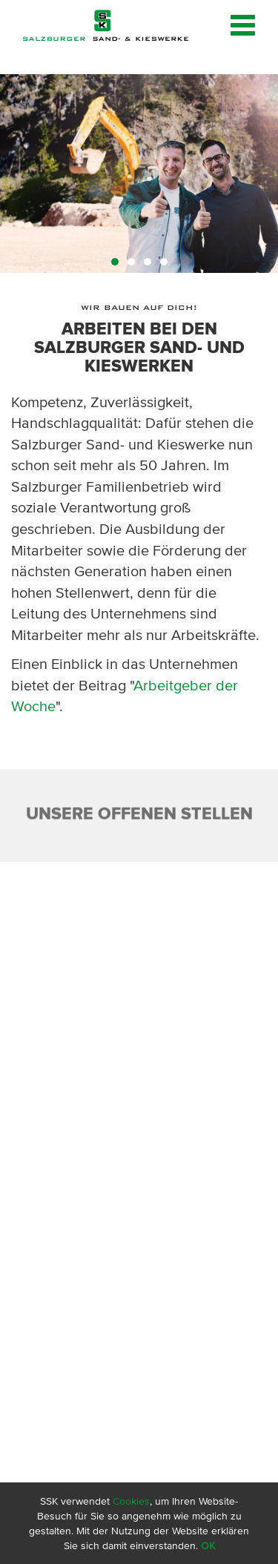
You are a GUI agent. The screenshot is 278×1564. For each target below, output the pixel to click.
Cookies (131, 1501)
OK (208, 1545)
